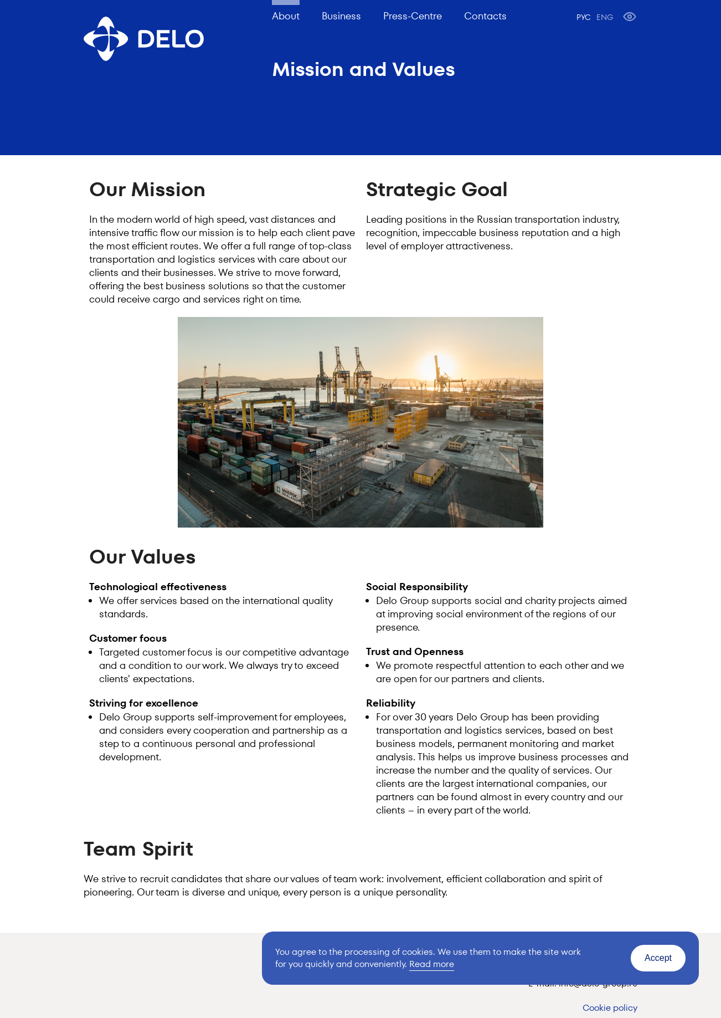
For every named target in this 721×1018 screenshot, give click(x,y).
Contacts (485, 16)
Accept (658, 958)
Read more (431, 964)
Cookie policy (610, 1007)
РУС (583, 17)
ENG (604, 17)
